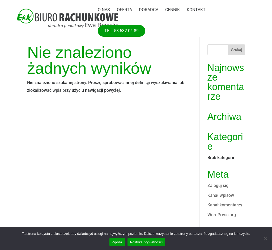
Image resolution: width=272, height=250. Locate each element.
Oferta (124, 10)
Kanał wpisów (220, 195)
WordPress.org (221, 214)
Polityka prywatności (146, 242)
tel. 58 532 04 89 (121, 30)
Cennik (172, 10)
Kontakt (196, 10)
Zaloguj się (217, 185)
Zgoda (117, 242)
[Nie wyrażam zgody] (265, 238)
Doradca (148, 10)
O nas (104, 10)
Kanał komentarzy (224, 204)
